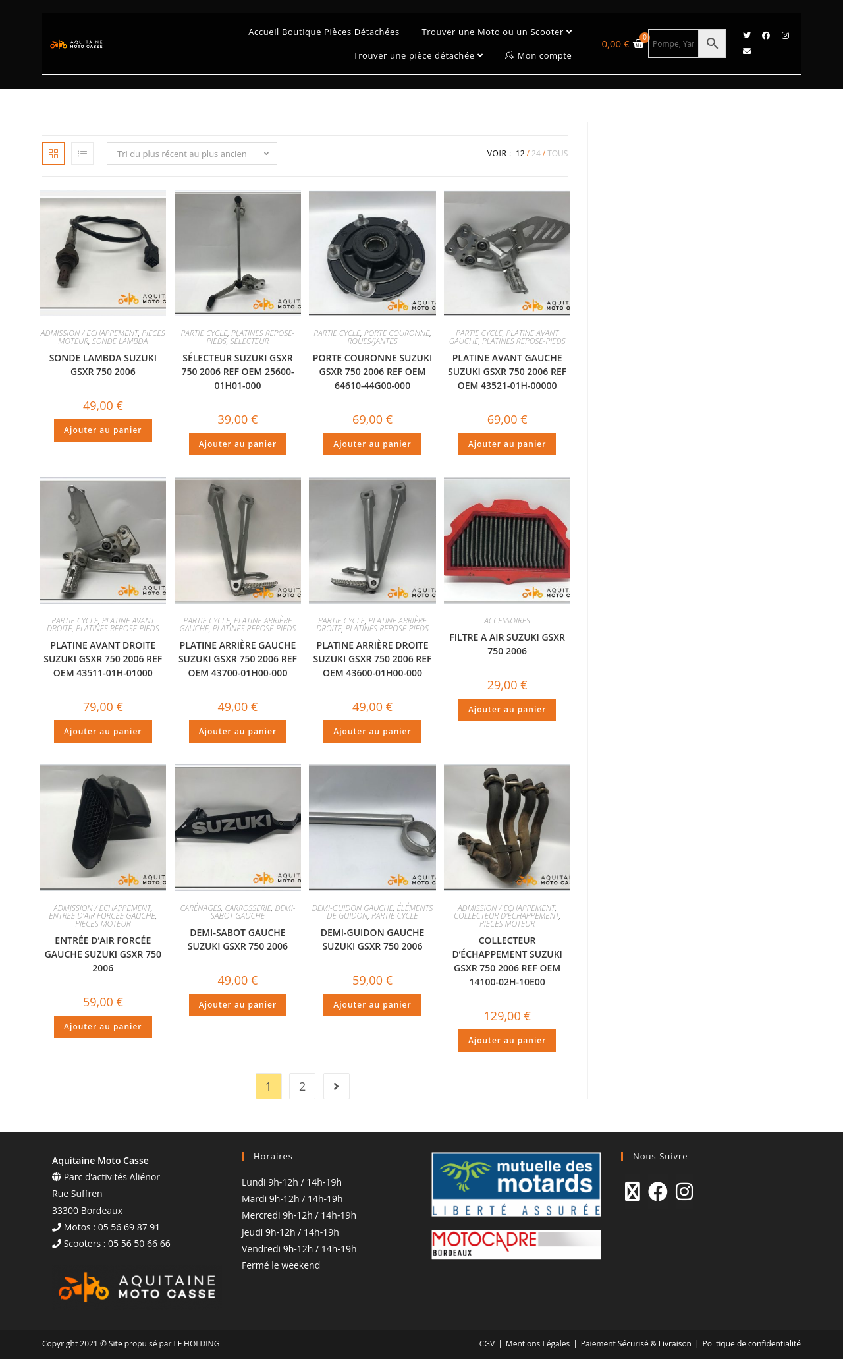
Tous (557, 153)
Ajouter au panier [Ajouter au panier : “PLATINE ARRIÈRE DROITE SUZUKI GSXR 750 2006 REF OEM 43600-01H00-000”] (372, 731)
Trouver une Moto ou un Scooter (497, 32)
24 (536, 153)
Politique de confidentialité (752, 1343)
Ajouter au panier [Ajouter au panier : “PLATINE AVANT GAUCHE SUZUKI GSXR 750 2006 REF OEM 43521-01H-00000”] (507, 443)
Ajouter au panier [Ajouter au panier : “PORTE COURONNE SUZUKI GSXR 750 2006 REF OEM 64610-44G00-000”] (372, 443)
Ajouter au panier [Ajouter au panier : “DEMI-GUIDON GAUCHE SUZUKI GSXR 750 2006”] (372, 1004)
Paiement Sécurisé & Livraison (636, 1343)
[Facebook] (658, 1191)
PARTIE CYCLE (204, 333)
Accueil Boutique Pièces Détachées (323, 32)
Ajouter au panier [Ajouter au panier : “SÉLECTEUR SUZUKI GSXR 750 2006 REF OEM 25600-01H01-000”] (238, 443)
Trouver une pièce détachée (418, 55)
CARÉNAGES (200, 907)
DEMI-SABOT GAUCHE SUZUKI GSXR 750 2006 (238, 939)
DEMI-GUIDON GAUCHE (352, 907)
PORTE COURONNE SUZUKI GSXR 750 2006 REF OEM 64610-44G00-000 (372, 371)
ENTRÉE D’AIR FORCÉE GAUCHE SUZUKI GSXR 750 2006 (103, 954)
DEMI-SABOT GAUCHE (253, 911)
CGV (487, 1343)
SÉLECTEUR (249, 341)
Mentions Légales (538, 1343)
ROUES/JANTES (373, 341)
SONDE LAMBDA (120, 341)
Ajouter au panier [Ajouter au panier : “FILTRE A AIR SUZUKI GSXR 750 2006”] (507, 709)
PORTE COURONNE (397, 333)
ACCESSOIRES (507, 620)
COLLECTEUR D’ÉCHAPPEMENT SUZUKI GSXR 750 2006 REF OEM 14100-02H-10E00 (507, 961)
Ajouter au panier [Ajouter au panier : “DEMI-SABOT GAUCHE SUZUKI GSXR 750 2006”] (238, 1004)
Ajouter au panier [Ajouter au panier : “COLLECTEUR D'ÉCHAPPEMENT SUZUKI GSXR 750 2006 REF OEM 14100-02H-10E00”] (507, 1040)
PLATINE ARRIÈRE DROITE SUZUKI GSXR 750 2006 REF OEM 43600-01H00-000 (372, 659)
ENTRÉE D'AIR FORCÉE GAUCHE (102, 915)
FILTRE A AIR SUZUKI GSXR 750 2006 (507, 644)
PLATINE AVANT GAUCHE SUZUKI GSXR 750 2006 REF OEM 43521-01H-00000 (507, 371)
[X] (632, 1191)
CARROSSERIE (248, 907)
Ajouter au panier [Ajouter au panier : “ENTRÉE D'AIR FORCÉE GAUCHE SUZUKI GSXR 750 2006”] (103, 1026)
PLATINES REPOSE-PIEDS (523, 341)
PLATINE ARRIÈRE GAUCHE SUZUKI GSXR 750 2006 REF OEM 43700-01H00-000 (237, 659)
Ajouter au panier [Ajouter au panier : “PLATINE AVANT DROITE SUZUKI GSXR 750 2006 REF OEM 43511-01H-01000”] (103, 731)
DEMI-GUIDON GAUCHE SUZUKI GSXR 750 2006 (372, 939)
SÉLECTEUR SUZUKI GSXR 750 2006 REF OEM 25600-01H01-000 (237, 371)
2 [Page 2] (302, 1086)
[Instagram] (684, 1191)
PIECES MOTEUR (102, 923)
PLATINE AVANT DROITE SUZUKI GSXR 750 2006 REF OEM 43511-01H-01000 (102, 659)
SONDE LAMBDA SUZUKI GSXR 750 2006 (103, 364)
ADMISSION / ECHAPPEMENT (89, 333)
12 (520, 153)
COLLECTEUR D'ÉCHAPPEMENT (506, 915)
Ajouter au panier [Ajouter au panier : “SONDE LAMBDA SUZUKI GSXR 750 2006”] (103, 430)
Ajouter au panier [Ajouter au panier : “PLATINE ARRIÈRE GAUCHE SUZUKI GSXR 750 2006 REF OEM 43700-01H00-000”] (238, 731)
